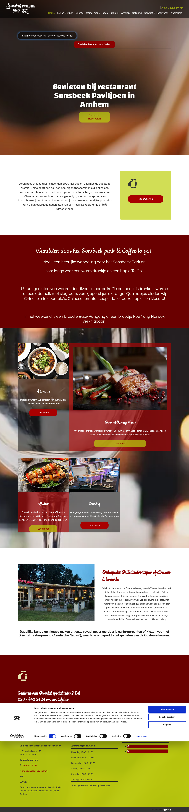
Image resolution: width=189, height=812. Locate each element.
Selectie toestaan (167, 788)
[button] (47, 35)
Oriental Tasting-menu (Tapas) (92, 12)
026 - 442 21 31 (172, 8)
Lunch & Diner (65, 12)
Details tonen (142, 807)
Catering (137, 12)
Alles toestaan (167, 780)
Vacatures (176, 12)
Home (52, 12)
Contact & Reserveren (157, 12)
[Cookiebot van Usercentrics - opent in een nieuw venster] (17, 807)
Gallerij (115, 12)
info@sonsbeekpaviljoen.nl (35, 770)
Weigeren (167, 795)
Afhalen (125, 12)
